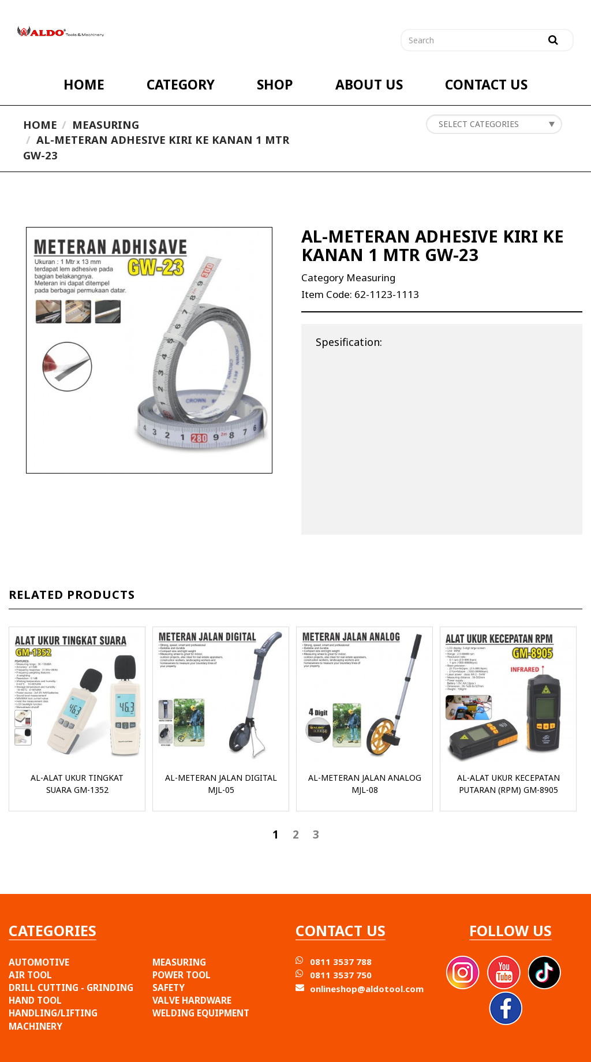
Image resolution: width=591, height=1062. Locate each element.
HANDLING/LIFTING (53, 1013)
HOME (83, 85)
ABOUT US (369, 85)
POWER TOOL (181, 974)
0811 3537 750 (341, 975)
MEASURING (179, 962)
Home (40, 124)
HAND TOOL (35, 1000)
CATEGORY (181, 85)
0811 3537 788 (341, 961)
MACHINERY (35, 1026)
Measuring (105, 124)
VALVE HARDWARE (191, 1000)
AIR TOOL (30, 974)
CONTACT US (486, 85)
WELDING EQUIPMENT (200, 1013)
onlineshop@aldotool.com (367, 988)
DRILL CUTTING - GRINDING (71, 987)
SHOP (275, 85)
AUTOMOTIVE (39, 962)
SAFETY (168, 987)
